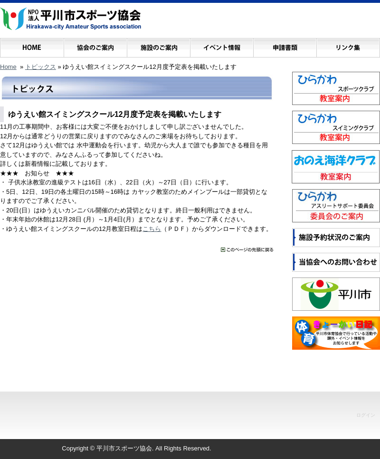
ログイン (365, 415)
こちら (151, 228)
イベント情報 (221, 45)
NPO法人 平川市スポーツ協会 (70, 19)
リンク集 (348, 45)
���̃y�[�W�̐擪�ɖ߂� (247, 250)
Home (8, 66)
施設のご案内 (158, 45)
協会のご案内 (95, 45)
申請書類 (284, 45)
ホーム (32, 45)
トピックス (40, 66)
